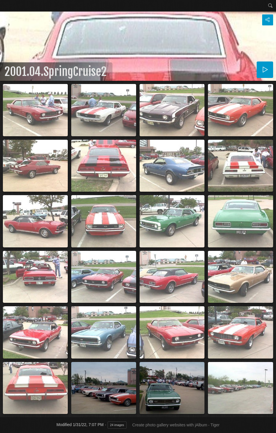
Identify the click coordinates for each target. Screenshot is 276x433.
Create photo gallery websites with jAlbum (169, 425)
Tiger (215, 425)
